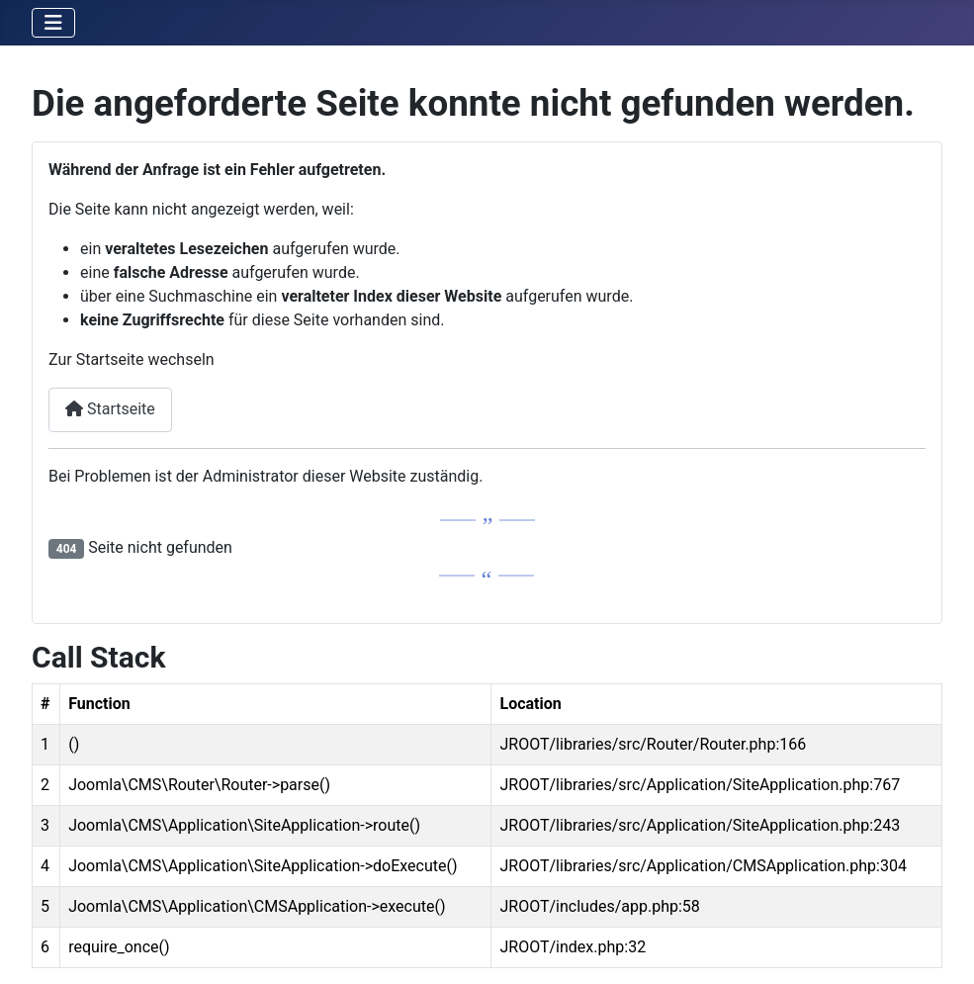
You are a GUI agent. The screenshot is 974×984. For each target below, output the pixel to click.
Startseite (110, 409)
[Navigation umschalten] (53, 23)
